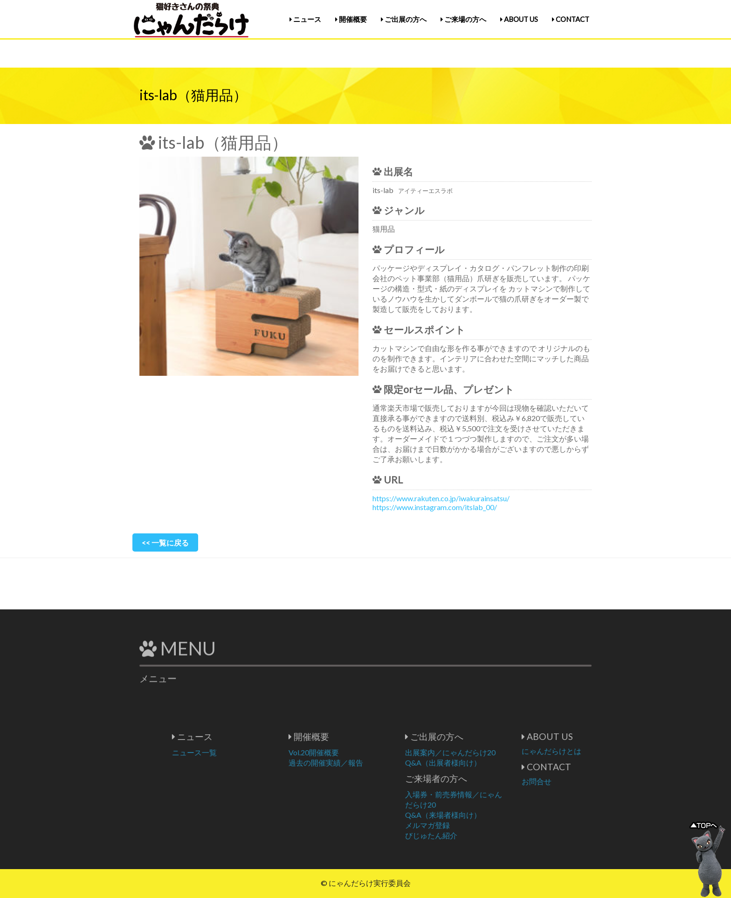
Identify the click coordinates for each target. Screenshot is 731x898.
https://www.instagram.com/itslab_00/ (434, 507)
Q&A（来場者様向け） (479, 814)
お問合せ (572, 781)
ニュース (305, 19)
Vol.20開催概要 (349, 752)
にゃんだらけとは (587, 750)
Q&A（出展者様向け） (479, 762)
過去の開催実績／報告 (361, 762)
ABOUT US (519, 19)
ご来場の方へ (463, 19)
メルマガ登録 (463, 825)
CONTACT (570, 19)
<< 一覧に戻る (165, 542)
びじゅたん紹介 (467, 835)
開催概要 (351, 19)
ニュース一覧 (230, 752)
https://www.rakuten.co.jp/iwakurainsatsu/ (441, 498)
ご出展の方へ (404, 19)
